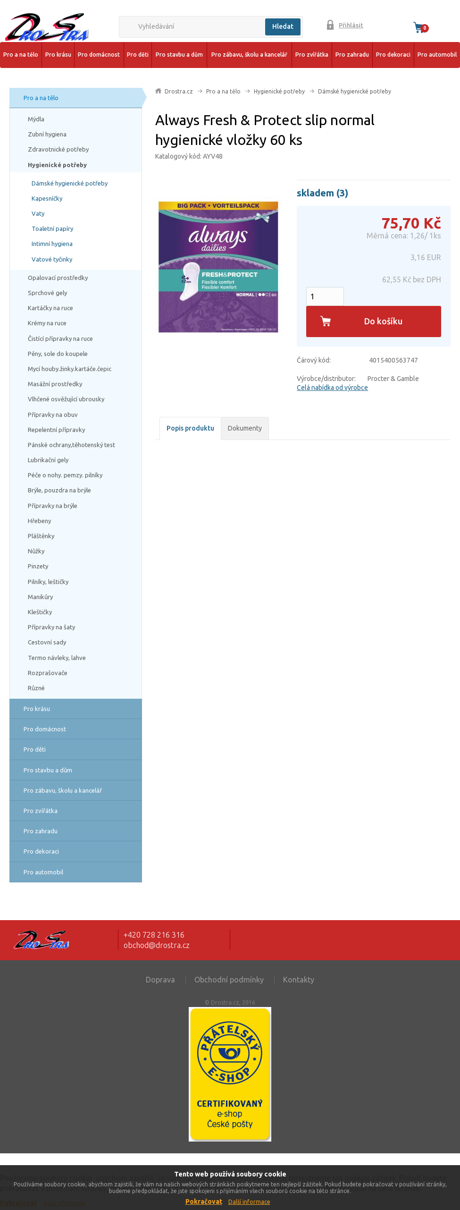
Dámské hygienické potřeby (70, 183)
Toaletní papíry (52, 228)
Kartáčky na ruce (50, 308)
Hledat (282, 26)
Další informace (249, 1202)
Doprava (160, 979)
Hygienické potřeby (57, 164)
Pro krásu (58, 54)
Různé (36, 688)
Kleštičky (40, 612)
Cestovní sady (47, 642)
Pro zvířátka (311, 54)
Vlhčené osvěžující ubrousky (66, 399)
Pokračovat (203, 1201)
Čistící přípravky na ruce (60, 338)
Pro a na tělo (20, 54)
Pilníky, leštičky (48, 581)
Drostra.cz (179, 91)
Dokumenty (245, 428)
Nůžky (36, 551)
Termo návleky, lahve (57, 657)
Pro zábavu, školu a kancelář (249, 54)
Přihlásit (351, 25)
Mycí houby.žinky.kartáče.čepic (69, 368)
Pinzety (38, 566)
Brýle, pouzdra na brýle (59, 490)
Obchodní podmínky (229, 979)
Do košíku (383, 321)
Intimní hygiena (52, 243)
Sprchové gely (47, 292)
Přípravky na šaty (51, 627)
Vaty (38, 213)
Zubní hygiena (47, 134)
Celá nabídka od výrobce (332, 387)
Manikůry (40, 596)
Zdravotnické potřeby (58, 149)
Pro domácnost (99, 54)
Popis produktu (190, 428)
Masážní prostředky (55, 384)
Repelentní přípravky (56, 429)
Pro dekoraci (393, 54)
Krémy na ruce (47, 323)
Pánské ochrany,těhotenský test (71, 444)
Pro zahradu (352, 54)
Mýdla (36, 119)
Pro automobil (437, 54)
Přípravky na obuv (53, 414)
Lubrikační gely (48, 460)
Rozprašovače (47, 672)
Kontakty (298, 979)
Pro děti (138, 54)
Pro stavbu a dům (179, 54)
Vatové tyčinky (52, 259)
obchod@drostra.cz (157, 945)
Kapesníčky (47, 198)
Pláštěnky (41, 536)
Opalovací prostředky (58, 277)
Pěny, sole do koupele (58, 353)
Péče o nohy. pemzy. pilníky (65, 475)
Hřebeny (39, 520)
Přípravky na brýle (52, 505)
